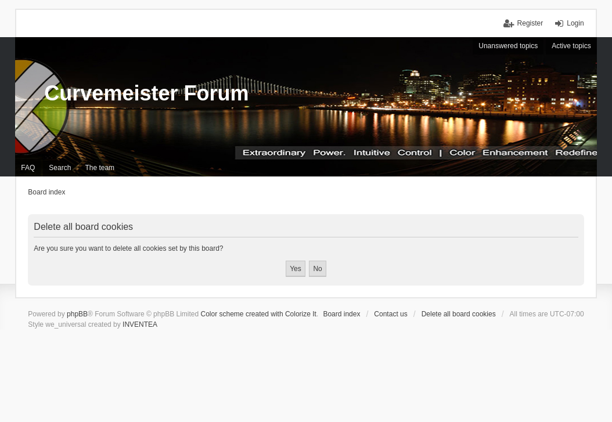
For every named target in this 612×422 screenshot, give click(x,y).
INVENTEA (140, 324)
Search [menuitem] (60, 168)
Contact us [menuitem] (390, 314)
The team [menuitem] (99, 168)
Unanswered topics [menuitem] (508, 46)
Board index (341, 314)
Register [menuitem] (530, 23)
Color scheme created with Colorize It (258, 314)
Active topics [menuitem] (571, 46)
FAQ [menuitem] (28, 168)
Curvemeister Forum (146, 93)
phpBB (77, 314)
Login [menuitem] (575, 23)
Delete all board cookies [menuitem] (459, 314)
